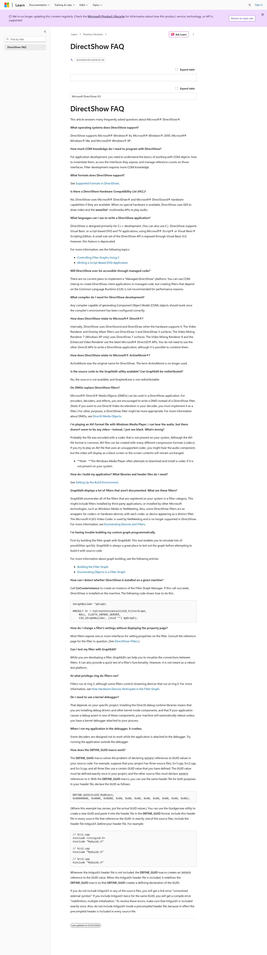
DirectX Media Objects (107, 416)
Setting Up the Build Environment (97, 482)
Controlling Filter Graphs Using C (98, 257)
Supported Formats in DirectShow (97, 183)
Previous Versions (93, 34)
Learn (74, 34)
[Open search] (249, 5)
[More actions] (193, 34)
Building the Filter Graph (92, 567)
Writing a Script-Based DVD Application (102, 262)
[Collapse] (45, 31)
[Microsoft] (6, 5)
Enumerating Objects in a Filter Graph (101, 572)
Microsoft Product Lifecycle (106, 16)
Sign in (259, 4)
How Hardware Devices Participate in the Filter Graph (125, 689)
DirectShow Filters (126, 641)
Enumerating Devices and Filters (124, 524)
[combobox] (25, 39)
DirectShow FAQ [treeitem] (16, 47)
